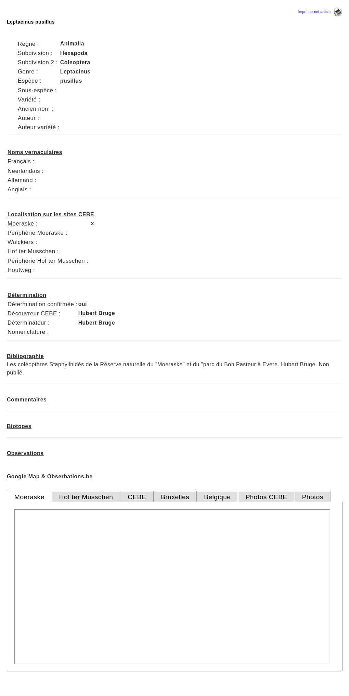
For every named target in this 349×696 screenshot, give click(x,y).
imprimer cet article (320, 12)
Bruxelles (175, 497)
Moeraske (29, 497)
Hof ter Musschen (86, 497)
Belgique (217, 497)
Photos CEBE (266, 497)
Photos (312, 497)
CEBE (137, 497)
